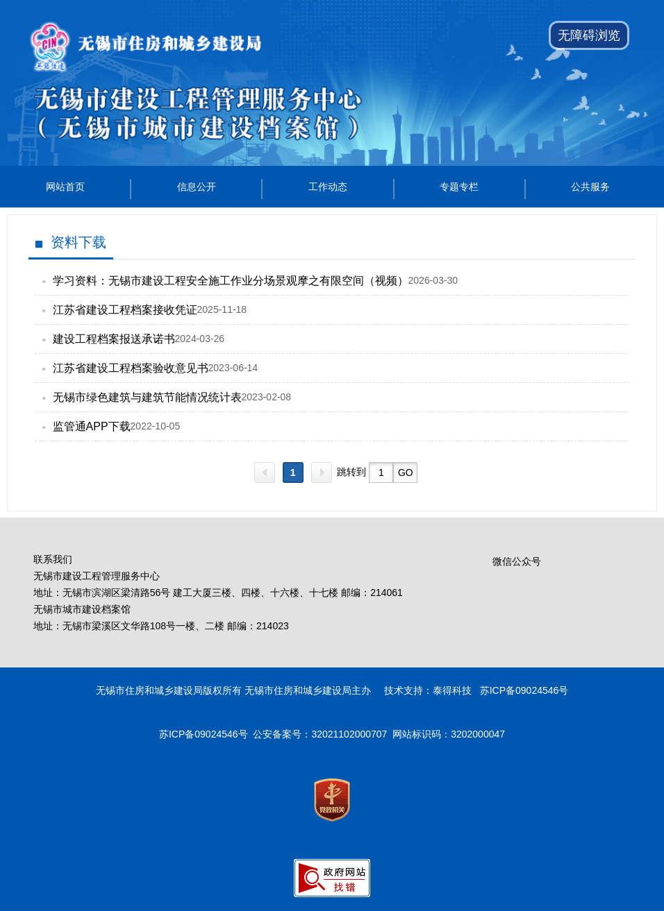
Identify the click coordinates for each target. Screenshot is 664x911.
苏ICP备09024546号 (203, 734)
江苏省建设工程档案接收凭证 (125, 310)
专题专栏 (459, 186)
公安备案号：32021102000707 (320, 734)
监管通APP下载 (92, 426)
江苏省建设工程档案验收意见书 (130, 368)
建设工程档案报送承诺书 (114, 339)
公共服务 (590, 186)
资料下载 (78, 242)
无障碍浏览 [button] (589, 35)
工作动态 (327, 186)
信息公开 (196, 186)
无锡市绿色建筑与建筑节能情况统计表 (147, 397)
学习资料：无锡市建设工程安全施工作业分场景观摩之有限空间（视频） (230, 281)
